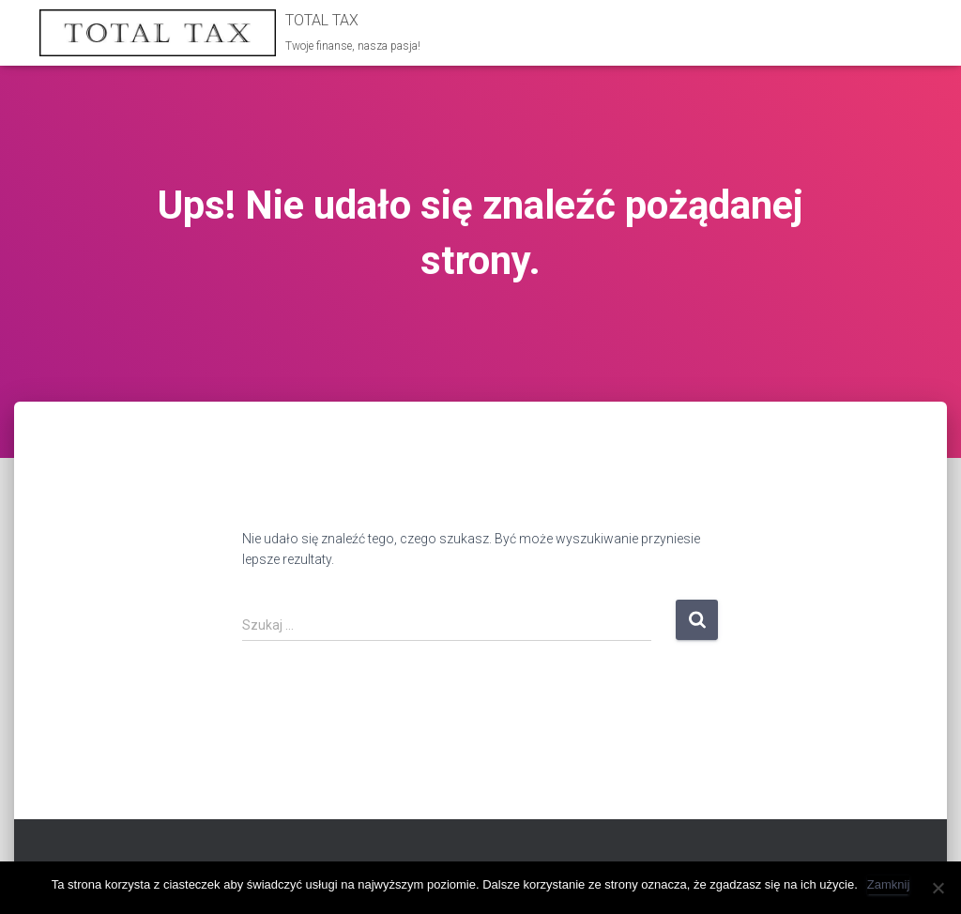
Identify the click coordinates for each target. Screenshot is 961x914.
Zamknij (888, 884)
